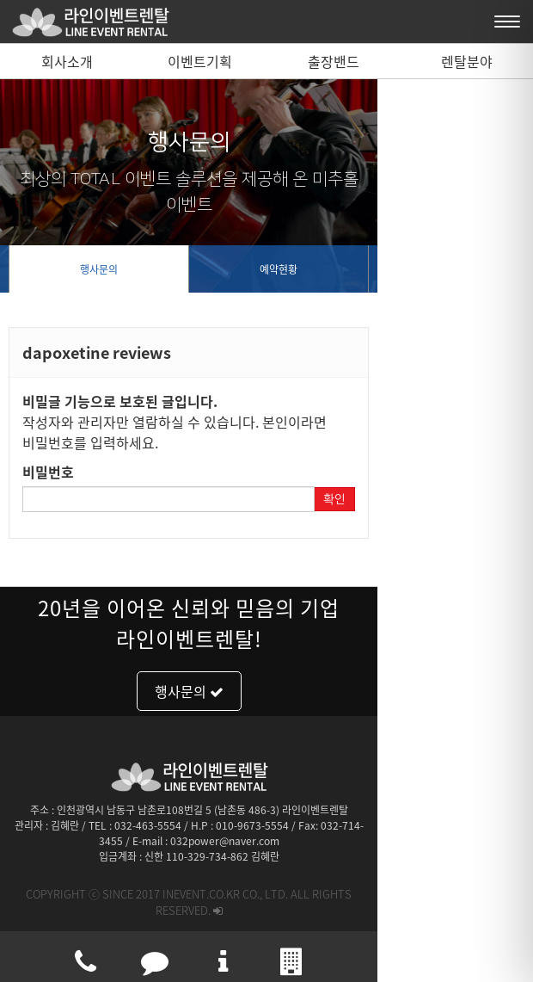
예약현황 (395, 269)
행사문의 (137, 269)
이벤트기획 (200, 61)
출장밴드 (333, 61)
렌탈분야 (467, 61)
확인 (490, 478)
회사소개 (67, 61)
